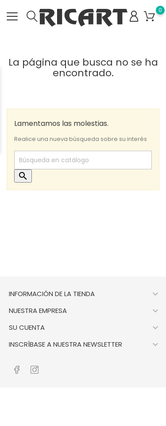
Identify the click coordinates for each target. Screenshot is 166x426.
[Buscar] (83, 160)
